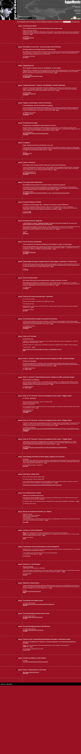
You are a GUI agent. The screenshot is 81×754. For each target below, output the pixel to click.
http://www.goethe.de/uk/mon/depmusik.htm (33, 630)
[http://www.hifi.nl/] (27, 411)
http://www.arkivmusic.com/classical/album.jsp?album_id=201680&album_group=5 (42, 349)
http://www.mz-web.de (28, 113)
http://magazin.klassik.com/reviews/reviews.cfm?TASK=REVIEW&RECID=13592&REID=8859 (45, 447)
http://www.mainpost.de (28, 37)
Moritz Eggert (77, 10)
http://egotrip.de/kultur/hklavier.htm (31, 672)
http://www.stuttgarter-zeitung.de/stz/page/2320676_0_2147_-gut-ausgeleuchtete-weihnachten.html (46, 193)
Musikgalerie (50, 21)
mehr (31, 34)
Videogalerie (56, 21)
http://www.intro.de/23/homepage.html (32, 591)
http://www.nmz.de (27, 153)
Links (72, 21)
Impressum (77, 21)
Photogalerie (44, 21)
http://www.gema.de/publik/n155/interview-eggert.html (35, 661)
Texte (61, 21)
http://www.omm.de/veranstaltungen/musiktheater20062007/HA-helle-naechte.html (42, 485)
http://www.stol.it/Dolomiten (29, 252)
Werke (27, 21)
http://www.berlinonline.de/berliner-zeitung (33, 76)
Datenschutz (9, 684)
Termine (38, 21)
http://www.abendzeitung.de (29, 173)
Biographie (23, 21)
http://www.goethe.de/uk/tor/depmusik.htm (33, 617)
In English (78, 13)
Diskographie (33, 21)
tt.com (24, 232)
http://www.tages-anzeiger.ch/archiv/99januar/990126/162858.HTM (38, 604)
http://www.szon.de (27, 327)
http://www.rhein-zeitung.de (29, 93)
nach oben (2, 684)
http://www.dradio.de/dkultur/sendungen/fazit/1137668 (35, 133)
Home (18, 21)
